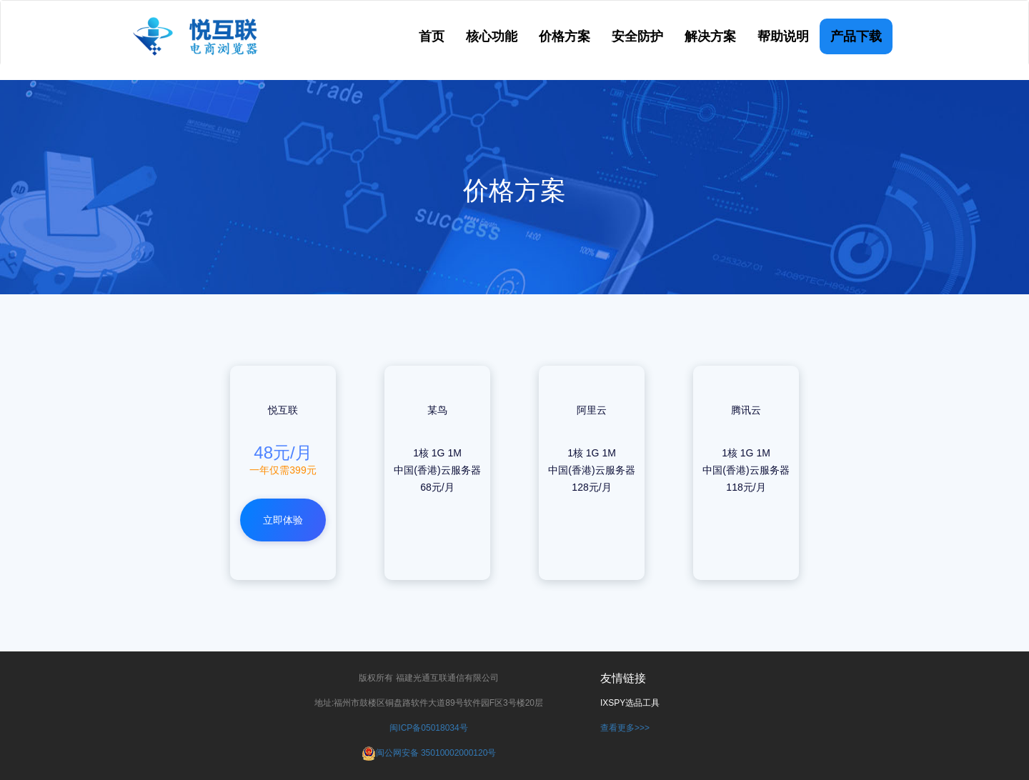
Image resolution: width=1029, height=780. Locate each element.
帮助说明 (783, 36)
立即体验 (283, 520)
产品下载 (856, 36)
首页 (431, 36)
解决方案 (710, 36)
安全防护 (637, 36)
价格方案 (564, 36)
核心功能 (491, 36)
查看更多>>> (625, 728)
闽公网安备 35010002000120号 (436, 753)
